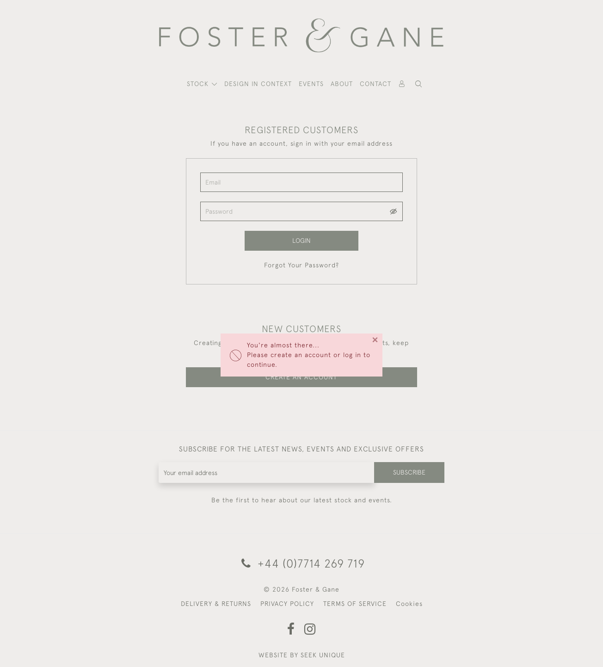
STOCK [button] (199, 83)
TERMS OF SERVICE (355, 603)
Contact (375, 83)
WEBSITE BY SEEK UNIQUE (301, 655)
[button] (418, 84)
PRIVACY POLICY (287, 603)
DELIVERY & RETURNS (216, 603)
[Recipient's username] (267, 472)
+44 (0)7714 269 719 (301, 563)
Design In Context (258, 83)
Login (301, 240)
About (342, 83)
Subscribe (409, 472)
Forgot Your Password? (301, 265)
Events (311, 83)
